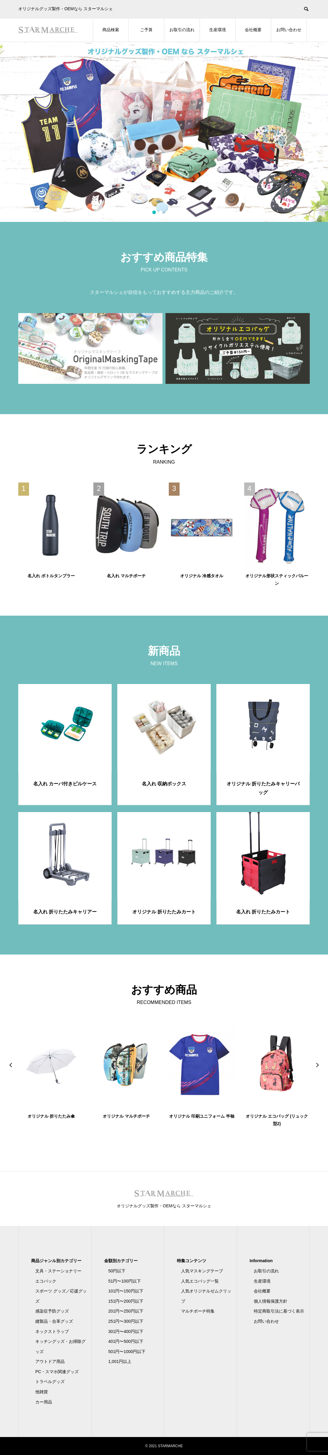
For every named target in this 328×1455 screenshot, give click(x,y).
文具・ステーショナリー (58, 1270)
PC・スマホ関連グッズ (57, 1371)
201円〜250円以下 (125, 1311)
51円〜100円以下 (124, 1281)
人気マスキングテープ (202, 1270)
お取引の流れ (182, 29)
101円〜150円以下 (125, 1291)
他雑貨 (41, 1391)
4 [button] (174, 212)
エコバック (45, 1281)
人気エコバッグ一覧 (200, 1281)
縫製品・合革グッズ (54, 1321)
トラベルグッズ (50, 1381)
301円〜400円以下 (125, 1331)
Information (261, 1260)
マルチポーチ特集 (198, 1311)
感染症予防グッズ (52, 1311)
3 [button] (167, 212)
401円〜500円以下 (125, 1341)
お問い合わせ (288, 29)
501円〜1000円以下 (127, 1351)
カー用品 (43, 1402)
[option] (164, 132)
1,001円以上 (119, 1361)
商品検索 (110, 29)
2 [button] (161, 212)
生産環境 (217, 29)
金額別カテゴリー (121, 1260)
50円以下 (117, 1270)
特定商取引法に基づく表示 (279, 1311)
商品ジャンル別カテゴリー (56, 1260)
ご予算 (146, 29)
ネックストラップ (52, 1331)
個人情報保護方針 (270, 1301)
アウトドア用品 (50, 1361)
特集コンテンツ (191, 1260)
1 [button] (154, 212)
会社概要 (253, 29)
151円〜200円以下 (125, 1301)
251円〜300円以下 (125, 1321)
